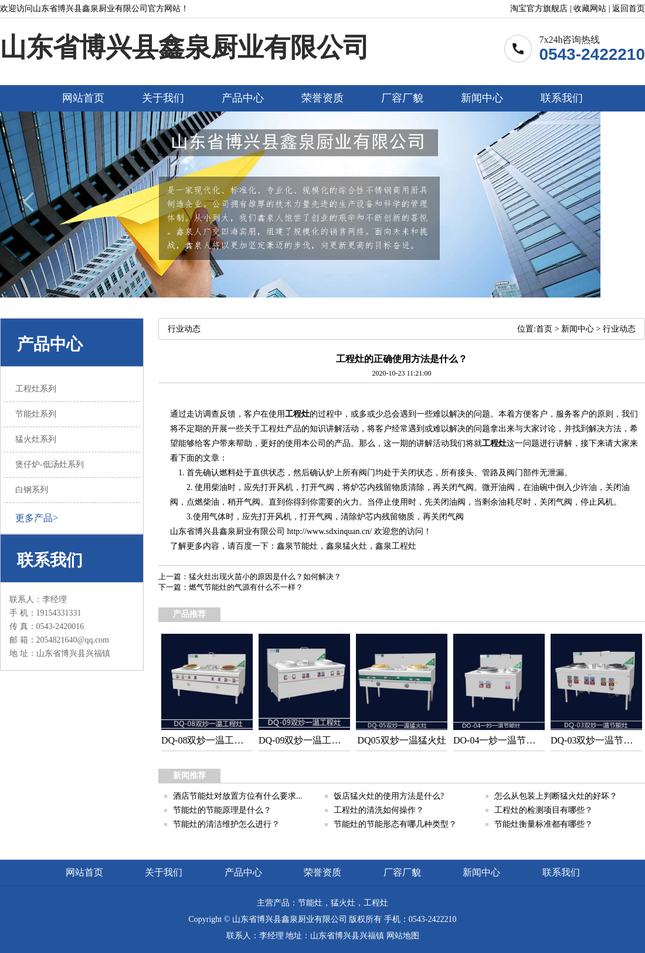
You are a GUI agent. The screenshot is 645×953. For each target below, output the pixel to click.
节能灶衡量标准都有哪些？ (543, 824)
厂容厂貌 (402, 98)
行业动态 (619, 329)
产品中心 (243, 98)
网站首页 (83, 98)
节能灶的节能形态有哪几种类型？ (395, 824)
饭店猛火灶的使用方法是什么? (389, 796)
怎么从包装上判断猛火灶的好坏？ (555, 796)
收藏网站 (589, 8)
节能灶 (305, 546)
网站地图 (402, 935)
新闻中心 (482, 98)
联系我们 (562, 98)
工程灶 (297, 414)
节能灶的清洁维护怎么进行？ (226, 824)
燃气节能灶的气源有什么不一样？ (246, 587)
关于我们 (163, 98)
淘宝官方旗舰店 (539, 8)
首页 (544, 329)
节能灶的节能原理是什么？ (222, 810)
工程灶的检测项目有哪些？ (543, 810)
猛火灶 (354, 546)
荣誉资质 (322, 98)
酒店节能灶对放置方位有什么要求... (238, 796)
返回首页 (628, 8)
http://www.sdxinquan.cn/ (329, 531)
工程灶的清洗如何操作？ (379, 810)
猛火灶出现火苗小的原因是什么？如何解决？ (265, 576)
